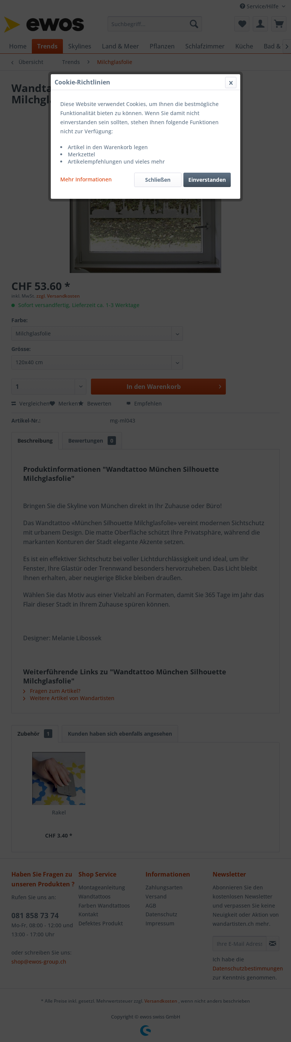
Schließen (158, 179)
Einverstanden (207, 179)
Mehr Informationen (86, 179)
